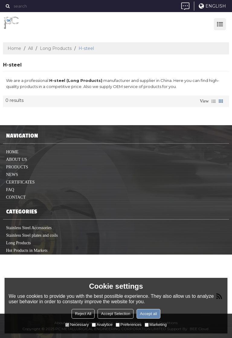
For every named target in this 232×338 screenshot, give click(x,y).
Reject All (83, 313)
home (12, 152)
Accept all (148, 313)
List (213, 101)
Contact (16, 197)
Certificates (20, 182)
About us (16, 159)
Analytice (102, 324)
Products (17, 167)
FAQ (10, 189)
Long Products (56, 48)
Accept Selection (115, 313)
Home (14, 48)
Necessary (77, 324)
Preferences (129, 324)
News (12, 174)
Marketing (156, 324)
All (30, 48)
